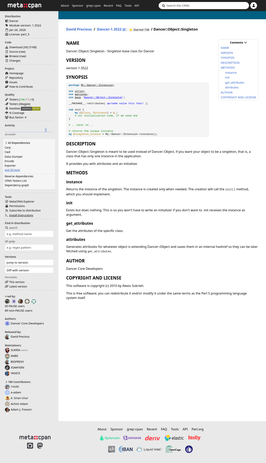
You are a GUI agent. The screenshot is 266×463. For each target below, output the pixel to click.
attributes (232, 87)
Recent (108, 5)
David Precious (17, 336)
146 (22, 99)
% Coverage (16, 113)
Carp (8, 147)
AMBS (11, 356)
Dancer (13, 21)
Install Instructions (21, 215)
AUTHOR (227, 92)
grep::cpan (93, 5)
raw (22, 51)
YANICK (12, 373)
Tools (128, 5)
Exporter (10, 165)
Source (13, 51)
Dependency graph (17, 185)
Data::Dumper (14, 156)
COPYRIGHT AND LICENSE (238, 97)
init (227, 77)
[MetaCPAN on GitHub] (30, 449)
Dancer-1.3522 (109, 29)
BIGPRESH (14, 361)
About (65, 5)
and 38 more (12, 170)
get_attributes (234, 82)
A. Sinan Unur (16, 398)
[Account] (253, 5)
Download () (23, 47)
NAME (225, 48)
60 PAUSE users (15, 306)
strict (79, 91)
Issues (13, 82)
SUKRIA (12, 350)
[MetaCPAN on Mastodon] (44, 449)
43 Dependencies (17, 143)
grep (10, 241)
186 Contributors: (18, 382)
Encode (9, 161)
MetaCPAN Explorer (21, 201)
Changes (14, 60)
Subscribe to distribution (25, 210)
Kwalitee (14, 108)
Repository (16, 77)
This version (17, 282)
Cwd (7, 152)
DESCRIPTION (230, 63)
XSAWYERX (14, 367)
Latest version (18, 286)
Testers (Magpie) (19, 104)
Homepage (16, 73)
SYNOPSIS (227, 57)
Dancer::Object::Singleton (103, 97)
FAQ (119, 5)
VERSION (227, 53)
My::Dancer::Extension (97, 85)
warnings (81, 94)
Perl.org (198, 429)
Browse (14, 56)
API (136, 5)
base (78, 97)
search (11, 228)
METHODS (228, 67)
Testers (13, 99)
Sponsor (77, 5)
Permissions (17, 206)
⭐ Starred (139, 29)
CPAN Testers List (16, 181)
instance (231, 72)
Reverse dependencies (19, 176)
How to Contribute (21, 86)
